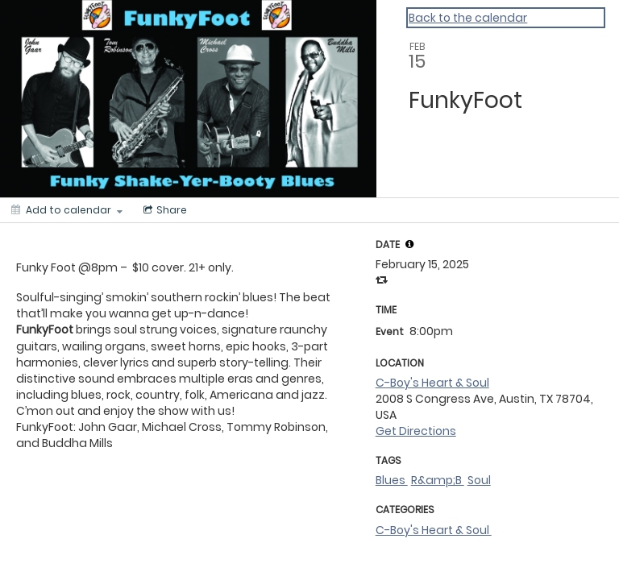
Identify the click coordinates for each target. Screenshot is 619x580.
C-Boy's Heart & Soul (432, 383)
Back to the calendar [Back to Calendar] (468, 18)
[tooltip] (409, 244)
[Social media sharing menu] (163, 210)
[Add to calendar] (67, 210)
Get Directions (416, 431)
